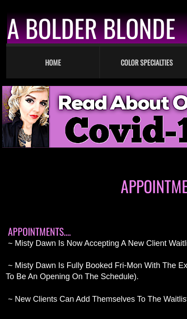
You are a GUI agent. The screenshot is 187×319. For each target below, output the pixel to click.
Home (53, 62)
